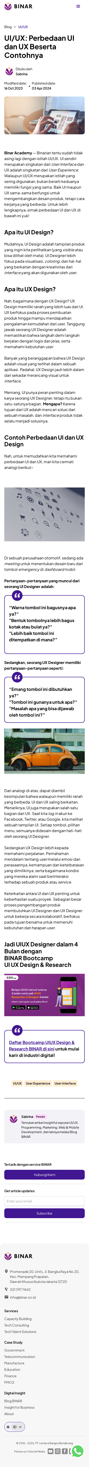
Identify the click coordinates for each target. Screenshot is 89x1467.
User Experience (38, 1083)
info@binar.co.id (23, 1297)
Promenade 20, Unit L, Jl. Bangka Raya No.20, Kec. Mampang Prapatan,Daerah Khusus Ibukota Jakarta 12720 (45, 1276)
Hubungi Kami (44, 1174)
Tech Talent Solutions (20, 1331)
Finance (10, 1376)
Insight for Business (19, 1407)
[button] (78, 6)
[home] (18, 6)
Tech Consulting (16, 1325)
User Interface (65, 1083)
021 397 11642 (20, 1289)
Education (12, 1369)
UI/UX (23, 27)
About (9, 1414)
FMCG (9, 1382)
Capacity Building (18, 1318)
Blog (8, 27)
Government (14, 1350)
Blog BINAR (13, 1401)
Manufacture (14, 1363)
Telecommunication (19, 1356)
